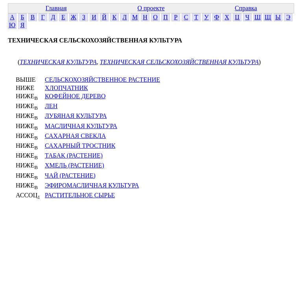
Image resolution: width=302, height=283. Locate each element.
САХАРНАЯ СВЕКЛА (75, 135)
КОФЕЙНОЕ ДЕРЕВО (75, 96)
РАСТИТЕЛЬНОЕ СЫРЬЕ (80, 195)
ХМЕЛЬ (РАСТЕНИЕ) (74, 165)
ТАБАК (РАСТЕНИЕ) (74, 155)
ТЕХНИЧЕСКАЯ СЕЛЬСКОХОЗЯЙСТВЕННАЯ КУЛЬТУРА (179, 62)
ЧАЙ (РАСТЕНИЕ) (70, 175)
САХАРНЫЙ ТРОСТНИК (80, 145)
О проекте (150, 8)
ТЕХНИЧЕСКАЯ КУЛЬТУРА (58, 62)
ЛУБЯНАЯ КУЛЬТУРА (76, 115)
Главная (56, 8)
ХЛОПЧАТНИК (66, 88)
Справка (246, 8)
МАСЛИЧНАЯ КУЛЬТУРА (81, 126)
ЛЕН (51, 106)
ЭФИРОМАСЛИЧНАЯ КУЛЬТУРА (92, 185)
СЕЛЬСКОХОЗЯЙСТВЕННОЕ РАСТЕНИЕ (102, 79)
